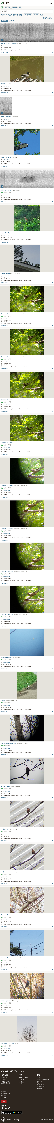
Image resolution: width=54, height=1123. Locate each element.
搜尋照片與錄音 (5, 1083)
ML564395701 (4, 201)
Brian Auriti (5, 45)
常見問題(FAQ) (41, 1086)
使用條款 (3, 1097)
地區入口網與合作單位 (43, 1079)
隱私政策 (3, 1095)
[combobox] (28, 11)
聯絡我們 (39, 1088)
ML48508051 (4, 1055)
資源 (38, 1077)
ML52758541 (4, 797)
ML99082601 (4, 497)
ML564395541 (4, 282)
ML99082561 (4, 540)
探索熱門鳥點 (5, 1081)
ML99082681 (4, 454)
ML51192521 (4, 840)
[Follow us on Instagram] (9, 1108)
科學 (21, 1075)
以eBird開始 (40, 1085)
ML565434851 (4, 166)
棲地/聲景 (7, 7)
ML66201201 (4, 669)
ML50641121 (4, 969)
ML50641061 (4, 1012)
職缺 (38, 1083)
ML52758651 (4, 755)
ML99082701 (4, 411)
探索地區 (3, 1079)
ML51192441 (4, 883)
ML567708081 (4, 93)
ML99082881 (4, 325)
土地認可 (3, 1091)
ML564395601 (4, 242)
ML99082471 (4, 626)
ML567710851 (4, 52)
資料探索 (4, 1075)
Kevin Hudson (6, 319)
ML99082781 (4, 368)
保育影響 (21, 1079)
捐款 (4, 1101)
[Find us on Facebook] (2, 1108)
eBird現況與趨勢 (23, 1077)
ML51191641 (4, 926)
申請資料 (21, 1083)
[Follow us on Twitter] (6, 1108)
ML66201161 (4, 712)
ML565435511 (4, 126)
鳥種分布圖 (4, 1077)
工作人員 (39, 1081)
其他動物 (14, 7)
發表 (20, 1081)
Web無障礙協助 (5, 1093)
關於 (38, 1075)
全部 (20, 7)
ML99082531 (4, 583)
